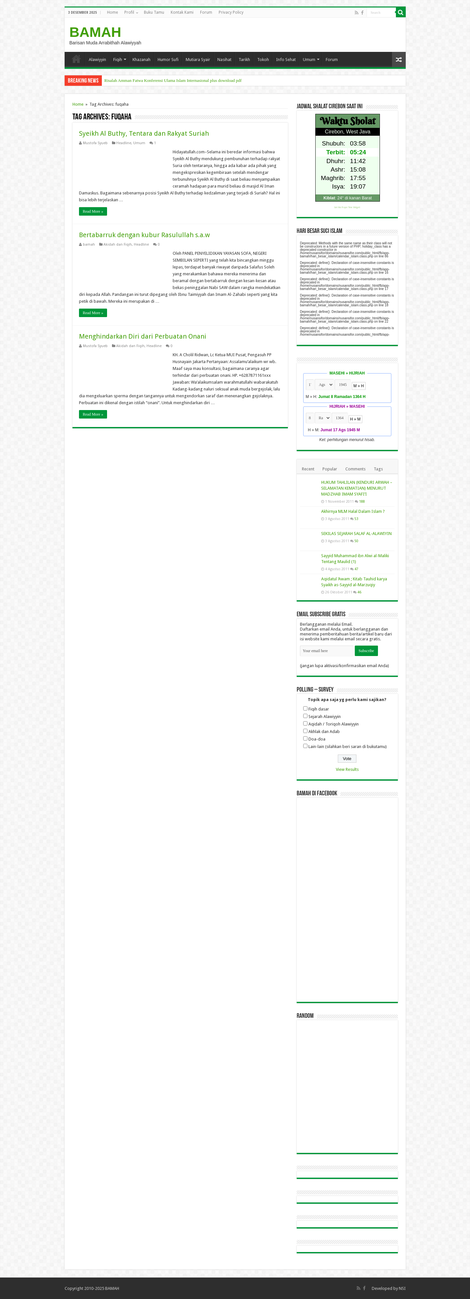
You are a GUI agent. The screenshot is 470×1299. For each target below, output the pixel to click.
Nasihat (224, 59)
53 (356, 519)
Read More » (93, 211)
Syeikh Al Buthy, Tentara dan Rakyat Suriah (144, 133)
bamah (89, 244)
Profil (129, 12)
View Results (347, 769)
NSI (402, 1288)
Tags (378, 468)
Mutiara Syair (198, 59)
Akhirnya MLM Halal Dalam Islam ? (353, 511)
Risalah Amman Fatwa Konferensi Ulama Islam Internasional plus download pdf (173, 80)
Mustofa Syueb (95, 143)
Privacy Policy (231, 12)
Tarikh (244, 59)
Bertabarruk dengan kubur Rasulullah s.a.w (144, 235)
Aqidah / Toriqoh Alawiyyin (333, 724)
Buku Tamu (154, 12)
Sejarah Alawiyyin (324, 716)
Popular (329, 468)
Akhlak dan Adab (324, 731)
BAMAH (95, 32)
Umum (309, 59)
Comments (355, 468)
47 (356, 569)
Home (112, 12)
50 (356, 541)
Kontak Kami (182, 12)
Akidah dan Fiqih (117, 244)
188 (362, 501)
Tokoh (263, 59)
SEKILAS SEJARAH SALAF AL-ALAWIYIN (356, 533)
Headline (123, 143)
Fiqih (117, 59)
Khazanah (141, 59)
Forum (206, 12)
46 (359, 592)
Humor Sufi (168, 59)
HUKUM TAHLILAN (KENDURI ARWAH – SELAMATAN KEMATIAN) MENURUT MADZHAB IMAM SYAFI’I (356, 488)
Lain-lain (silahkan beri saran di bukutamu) (347, 746)
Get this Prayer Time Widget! (347, 207)
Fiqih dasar (318, 709)
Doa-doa (316, 739)
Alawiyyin (97, 59)
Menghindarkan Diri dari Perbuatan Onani (142, 336)
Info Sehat (286, 59)
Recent (308, 468)
